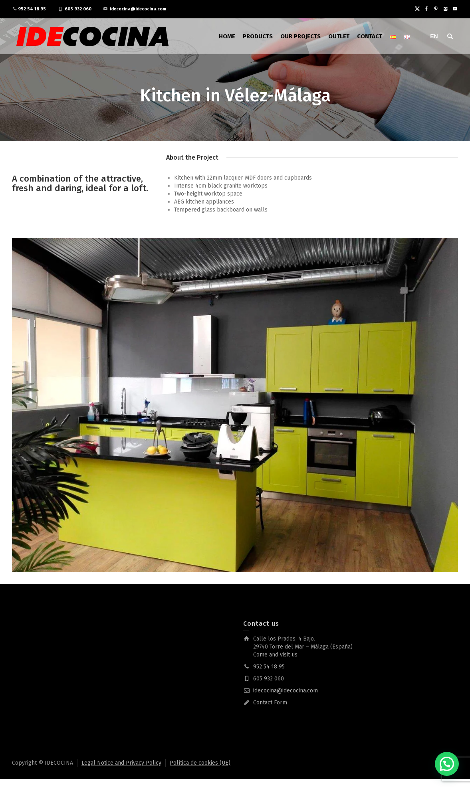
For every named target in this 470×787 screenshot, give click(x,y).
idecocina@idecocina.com (138, 9)
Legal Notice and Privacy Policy (121, 762)
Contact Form (270, 702)
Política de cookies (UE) (200, 762)
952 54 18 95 (32, 9)
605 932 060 (78, 9)
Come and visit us (275, 654)
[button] (447, 764)
